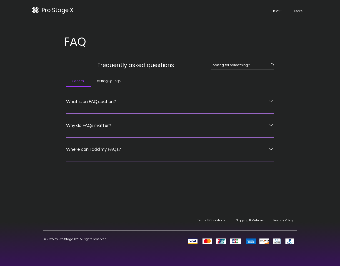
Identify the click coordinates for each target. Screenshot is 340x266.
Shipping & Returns (249, 220)
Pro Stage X (57, 10)
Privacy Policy (283, 220)
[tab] (78, 81)
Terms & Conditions (211, 220)
